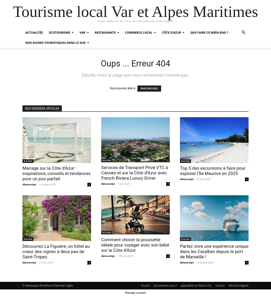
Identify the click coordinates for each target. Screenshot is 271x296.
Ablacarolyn (29, 184)
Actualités (34, 32)
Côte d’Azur (171, 32)
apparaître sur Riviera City (196, 285)
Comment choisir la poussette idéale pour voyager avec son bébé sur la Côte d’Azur (135, 245)
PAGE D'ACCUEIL (149, 88)
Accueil (145, 285)
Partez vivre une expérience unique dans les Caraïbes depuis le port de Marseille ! (214, 251)
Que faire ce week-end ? (209, 32)
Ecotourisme (59, 32)
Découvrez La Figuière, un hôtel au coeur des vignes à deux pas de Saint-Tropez (56, 251)
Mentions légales (239, 285)
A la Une (28, 161)
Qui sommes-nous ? (165, 285)
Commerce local (139, 32)
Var (83, 32)
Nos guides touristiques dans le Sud (55, 43)
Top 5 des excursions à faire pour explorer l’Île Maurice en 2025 (212, 171)
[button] (243, 33)
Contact (220, 285)
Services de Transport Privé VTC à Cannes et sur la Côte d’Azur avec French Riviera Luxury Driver (134, 173)
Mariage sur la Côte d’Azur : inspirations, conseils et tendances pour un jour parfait (56, 173)
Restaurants (105, 32)
